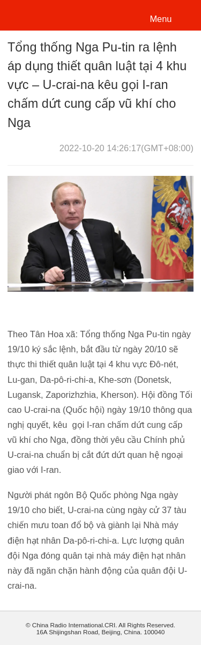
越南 (44, 14)
